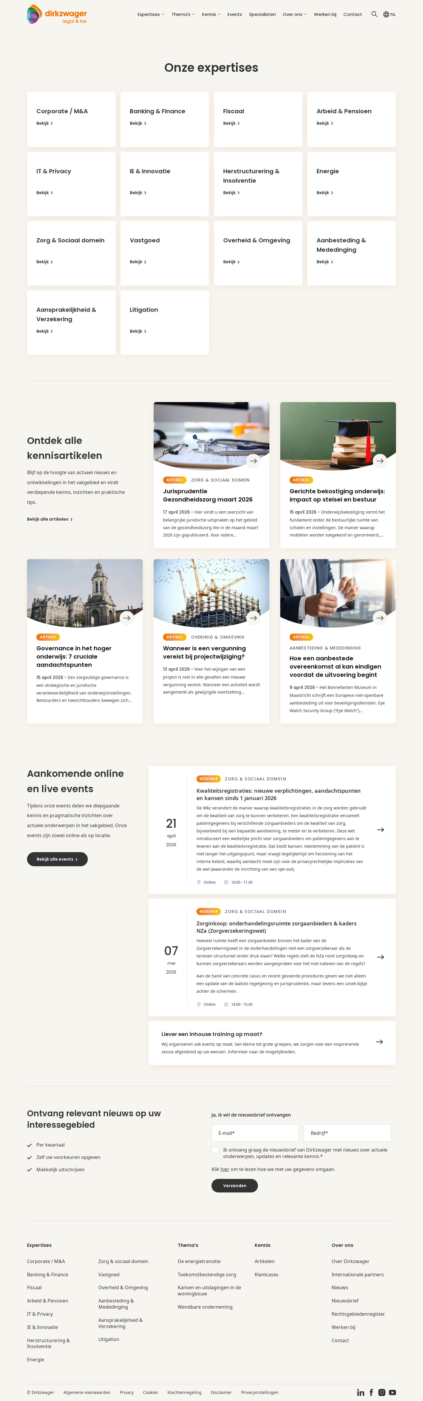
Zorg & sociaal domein (123, 1262)
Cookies (150, 1392)
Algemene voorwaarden (86, 1392)
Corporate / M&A (46, 1262)
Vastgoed (109, 1275)
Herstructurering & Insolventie (48, 1344)
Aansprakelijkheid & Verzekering (120, 1323)
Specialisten (262, 14)
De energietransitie (199, 1262)
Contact (352, 14)
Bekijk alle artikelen (50, 519)
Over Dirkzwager (351, 1262)
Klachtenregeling (184, 1392)
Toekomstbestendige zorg (207, 1275)
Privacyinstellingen (259, 1392)
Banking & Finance (47, 1275)
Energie (35, 1360)
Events (235, 14)
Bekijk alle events (57, 859)
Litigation (108, 1340)
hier (225, 1169)
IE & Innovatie (42, 1328)
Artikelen (265, 1262)
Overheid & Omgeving (123, 1288)
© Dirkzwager (40, 1392)
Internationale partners (358, 1275)
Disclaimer (221, 1392)
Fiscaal (34, 1288)
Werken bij (325, 14)
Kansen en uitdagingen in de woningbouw (209, 1291)
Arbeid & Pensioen (47, 1301)
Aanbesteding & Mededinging (116, 1304)
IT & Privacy (40, 1314)
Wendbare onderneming (205, 1307)
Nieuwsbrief (345, 1301)
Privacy (127, 1392)
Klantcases (266, 1275)
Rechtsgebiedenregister (358, 1314)
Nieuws (340, 1288)
